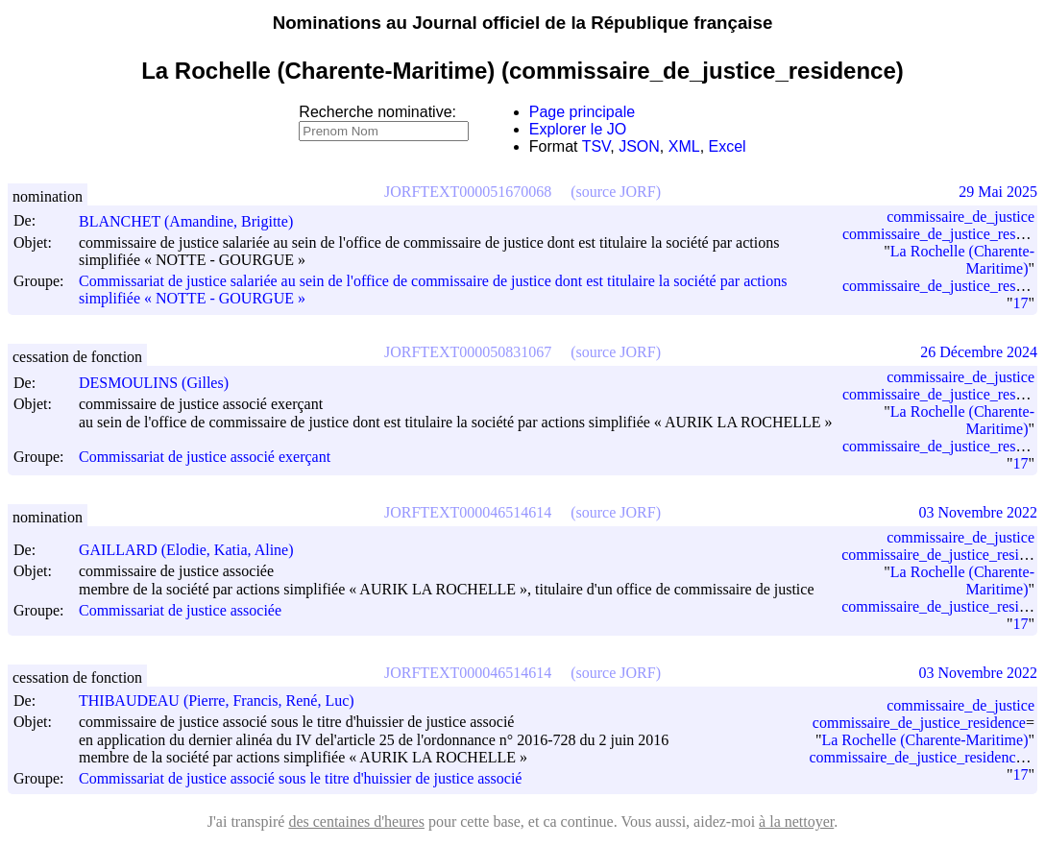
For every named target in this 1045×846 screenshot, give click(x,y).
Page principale (582, 112)
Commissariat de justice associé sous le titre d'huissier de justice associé (300, 779)
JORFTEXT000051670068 (467, 191)
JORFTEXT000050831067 (467, 352)
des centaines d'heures (356, 821)
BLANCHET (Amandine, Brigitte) (194, 221)
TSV (596, 146)
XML (684, 146)
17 (1020, 303)
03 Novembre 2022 (977, 512)
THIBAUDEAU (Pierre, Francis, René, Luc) (225, 700)
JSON (639, 146)
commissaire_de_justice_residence (919, 722)
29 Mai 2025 (998, 191)
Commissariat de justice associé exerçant (204, 457)
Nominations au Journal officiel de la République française (523, 22)
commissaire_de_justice (960, 216)
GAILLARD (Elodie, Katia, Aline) (195, 550)
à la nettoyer (796, 821)
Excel (727, 146)
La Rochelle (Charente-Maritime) (924, 740)
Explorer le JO (577, 129)
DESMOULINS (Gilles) (162, 383)
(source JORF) (616, 191)
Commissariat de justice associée (180, 611)
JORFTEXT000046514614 (467, 512)
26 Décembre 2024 (978, 352)
